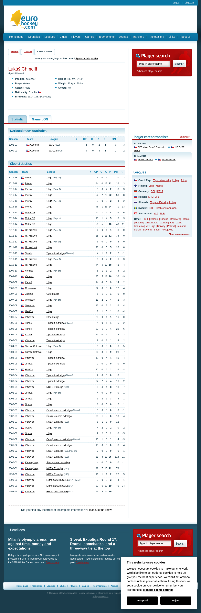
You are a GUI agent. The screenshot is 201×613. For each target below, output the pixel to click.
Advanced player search (149, 71)
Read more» (52, 562)
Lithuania (139, 226)
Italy (172, 222)
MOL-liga (150, 226)
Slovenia (147, 229)
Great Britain (151, 222)
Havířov (29, 311)
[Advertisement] (119, 19)
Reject (176, 600)
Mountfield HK (168, 159)
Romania (181, 226)
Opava (28, 404)
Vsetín (28, 334)
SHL (151, 208)
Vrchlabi (29, 270)
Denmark (175, 219)
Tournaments (106, 36)
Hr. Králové (31, 230)
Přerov (28, 177)
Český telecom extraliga (59, 410)
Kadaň (28, 282)
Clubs (63, 36)
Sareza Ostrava (33, 346)
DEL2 (160, 191)
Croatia (164, 219)
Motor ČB (30, 212)
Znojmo (29, 294)
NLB (162, 213)
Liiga (151, 185)
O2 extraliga (53, 294)
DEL (153, 191)
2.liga (184, 180)
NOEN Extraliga (55, 387)
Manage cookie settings (158, 590)
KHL (150, 196)
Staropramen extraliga (58, 462)
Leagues (50, 36)
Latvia (179, 222)
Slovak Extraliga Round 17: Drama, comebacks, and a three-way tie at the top (93, 543)
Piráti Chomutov (145, 159)
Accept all (142, 600)
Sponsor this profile (87, 58)
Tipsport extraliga (56, 253)
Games (89, 36)
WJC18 (53, 150)
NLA (156, 213)
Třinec (28, 323)
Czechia (28, 51)
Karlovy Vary (31, 462)
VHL (157, 196)
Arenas (123, 36)
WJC (51, 144)
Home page (16, 36)
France (139, 222)
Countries (34, 36)
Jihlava (28, 363)
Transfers (138, 36)
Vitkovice (29, 317)
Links (172, 36)
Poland (171, 226)
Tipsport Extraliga (159, 202)
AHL (170, 229)
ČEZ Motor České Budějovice (152, 147)
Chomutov (30, 288)
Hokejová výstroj (101, 596)
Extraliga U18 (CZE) (57, 480)
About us (185, 36)
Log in (176, 2)
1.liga (49, 177)
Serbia (137, 229)
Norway (161, 226)
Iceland (164, 222)
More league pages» (179, 234)
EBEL (145, 219)
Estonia (185, 219)
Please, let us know (99, 509)
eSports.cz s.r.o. (105, 593)
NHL (164, 229)
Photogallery (156, 36)
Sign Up (189, 2)
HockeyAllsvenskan (166, 208)
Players (75, 36)
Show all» (185, 137)
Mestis (159, 185)
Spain (157, 229)
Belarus (154, 219)
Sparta (28, 253)
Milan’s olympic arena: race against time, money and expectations (32, 543)
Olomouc (30, 299)
